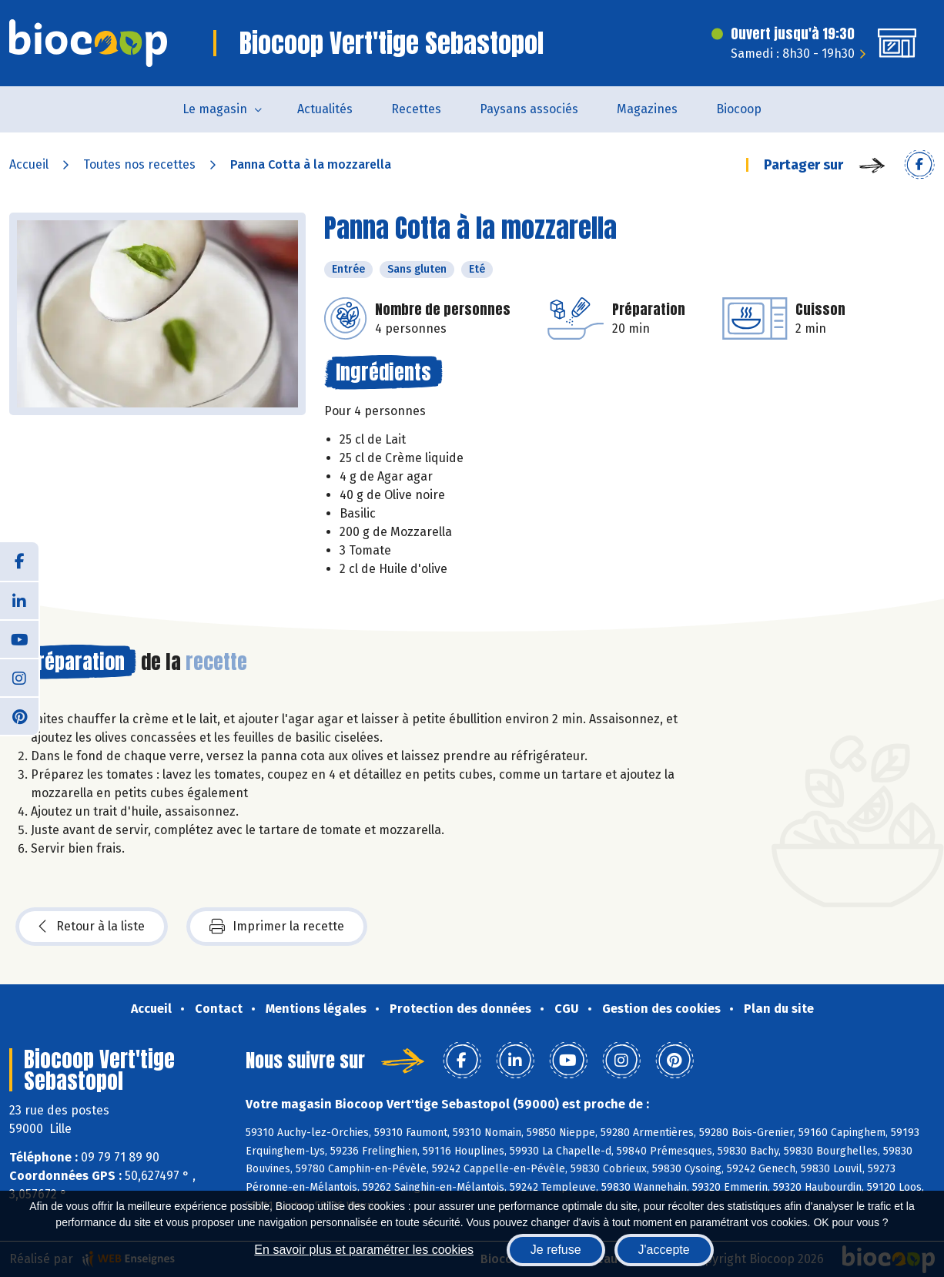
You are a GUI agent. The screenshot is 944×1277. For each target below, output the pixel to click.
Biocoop (739, 109)
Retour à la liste (91, 926)
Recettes (416, 109)
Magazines (647, 109)
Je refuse (556, 1249)
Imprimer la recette (276, 926)
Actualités (325, 109)
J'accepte (664, 1249)
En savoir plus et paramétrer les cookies (364, 1249)
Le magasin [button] (214, 109)
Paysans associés (529, 109)
